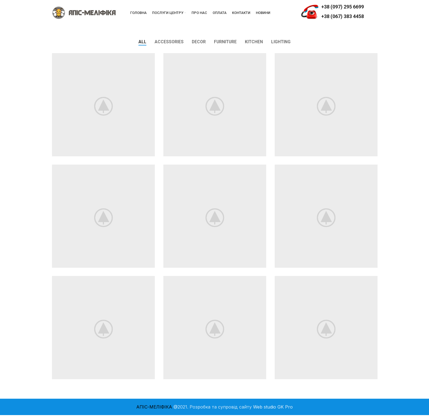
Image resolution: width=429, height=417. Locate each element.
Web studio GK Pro (273, 409)
